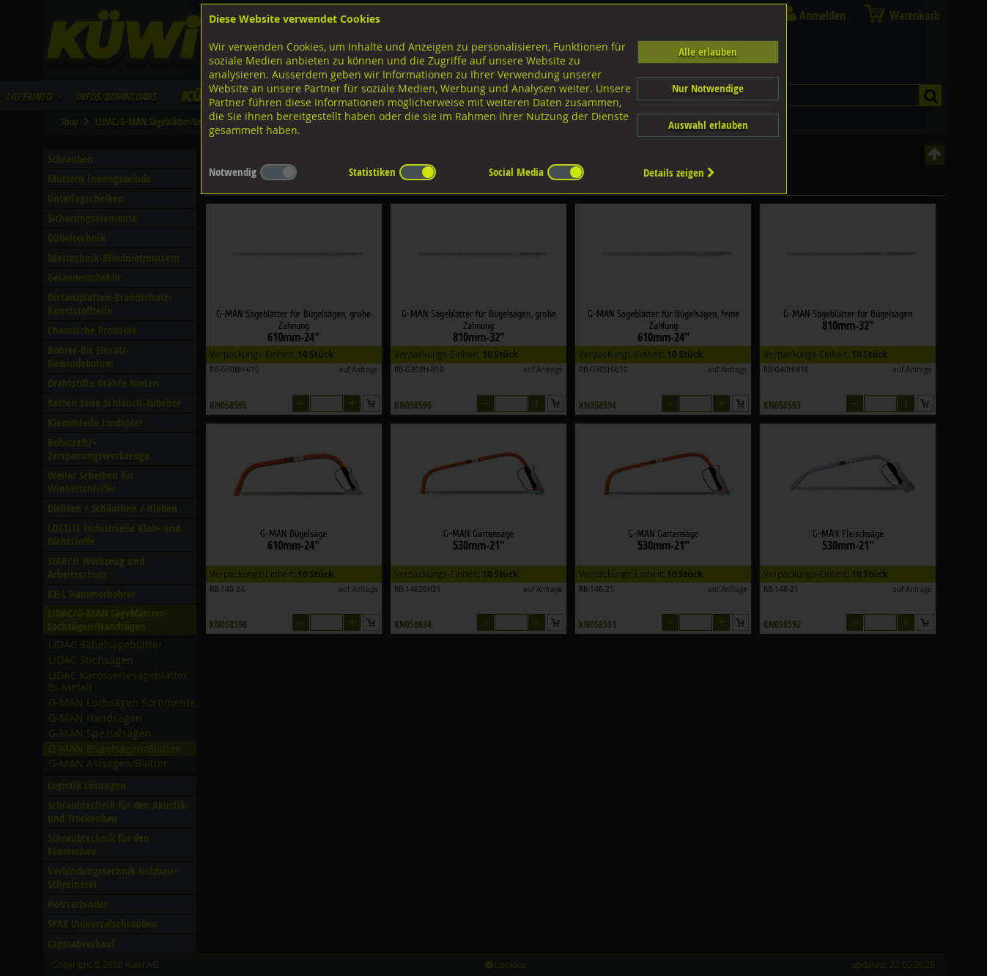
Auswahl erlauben (708, 125)
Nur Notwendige (708, 88)
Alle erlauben (708, 51)
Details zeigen (679, 172)
